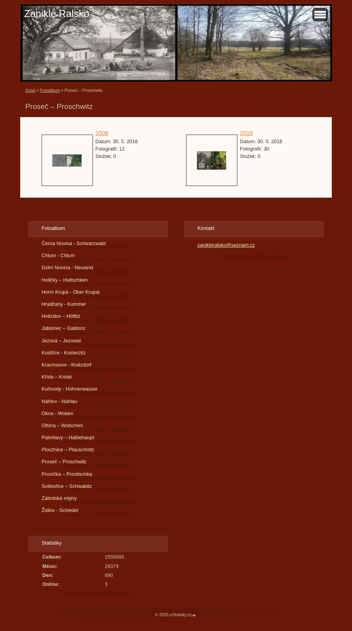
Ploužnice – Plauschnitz (68, 449)
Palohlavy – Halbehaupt (68, 437)
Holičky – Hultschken (65, 280)
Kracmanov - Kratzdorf (66, 365)
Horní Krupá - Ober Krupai (70, 292)
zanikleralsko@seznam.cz (226, 245)
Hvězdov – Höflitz (61, 316)
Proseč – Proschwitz (64, 461)
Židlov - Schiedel (60, 510)
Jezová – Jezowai (61, 341)
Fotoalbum (49, 90)
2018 (246, 133)
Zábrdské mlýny (59, 498)
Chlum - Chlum (58, 255)
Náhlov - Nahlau (59, 401)
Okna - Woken (57, 413)
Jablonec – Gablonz (63, 328)
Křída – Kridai (57, 377)
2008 (102, 133)
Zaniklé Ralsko (56, 13)
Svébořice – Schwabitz (67, 486)
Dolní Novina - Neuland (67, 267)
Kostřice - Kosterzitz (64, 353)
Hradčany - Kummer (64, 304)
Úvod (30, 90)
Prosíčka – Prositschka (67, 474)
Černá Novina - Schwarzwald (74, 243)
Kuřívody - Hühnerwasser (70, 389)
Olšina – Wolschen (62, 425)
